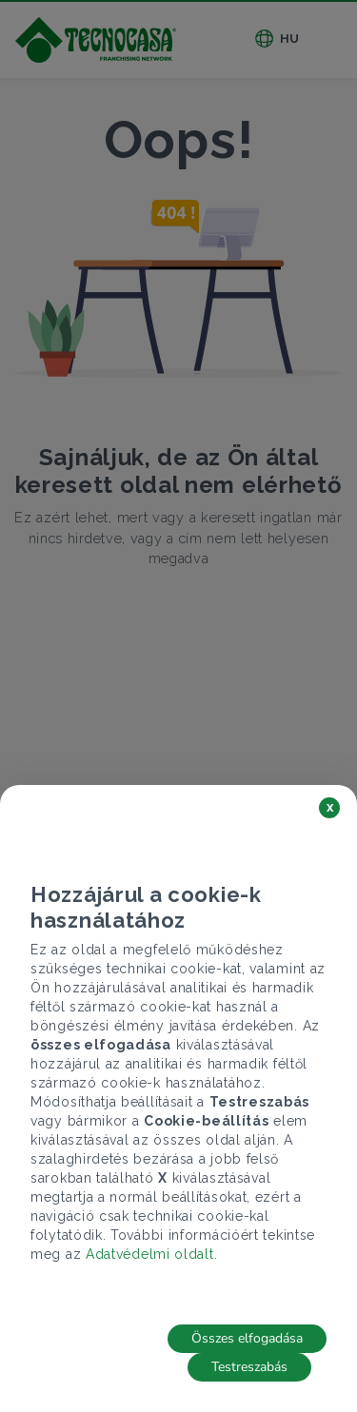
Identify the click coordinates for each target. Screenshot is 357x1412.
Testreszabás (249, 1367)
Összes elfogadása (247, 1338)
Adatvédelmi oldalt (150, 1254)
